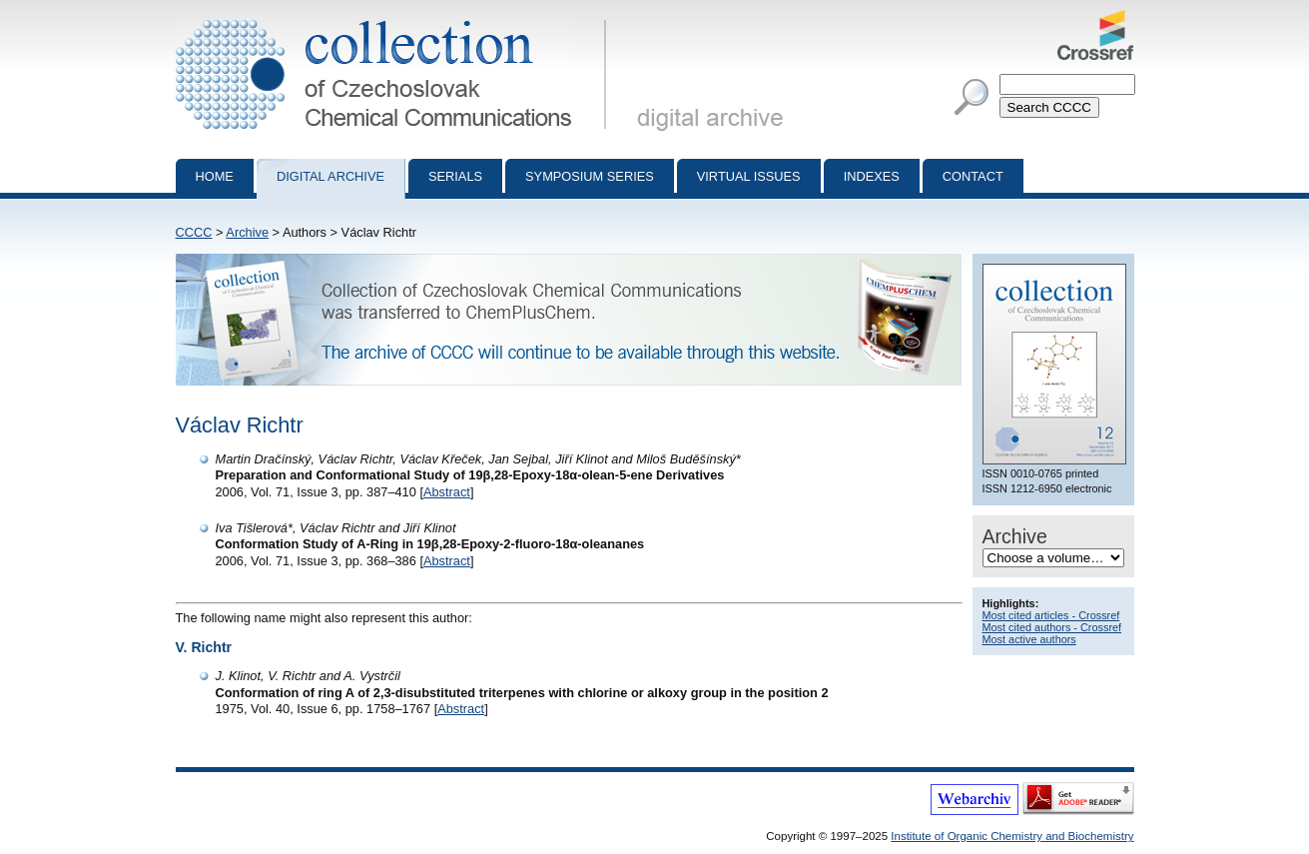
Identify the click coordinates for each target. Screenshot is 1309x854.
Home (215, 176)
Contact (973, 176)
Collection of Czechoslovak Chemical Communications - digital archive (395, 18)
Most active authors (1029, 639)
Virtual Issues (749, 176)
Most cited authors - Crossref (1052, 627)
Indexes (872, 176)
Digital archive (330, 176)
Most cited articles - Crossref (1051, 615)
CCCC (194, 232)
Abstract (446, 491)
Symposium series (589, 176)
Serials (455, 176)
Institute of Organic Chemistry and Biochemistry (1012, 836)
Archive (247, 232)
